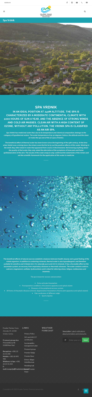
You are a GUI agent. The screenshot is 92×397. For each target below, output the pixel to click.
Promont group (30, 349)
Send (86, 340)
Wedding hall (29, 366)
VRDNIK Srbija (50, 344)
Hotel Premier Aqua (29, 370)
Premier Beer (29, 356)
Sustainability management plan (31, 344)
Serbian (7, 2)
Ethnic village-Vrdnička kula (29, 361)
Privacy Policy (29, 334)
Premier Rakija (29, 353)
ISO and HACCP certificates (30, 338)
